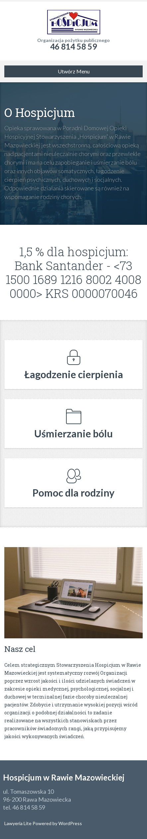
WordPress (69, 823)
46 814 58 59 (73, 46)
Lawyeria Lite (18, 823)
